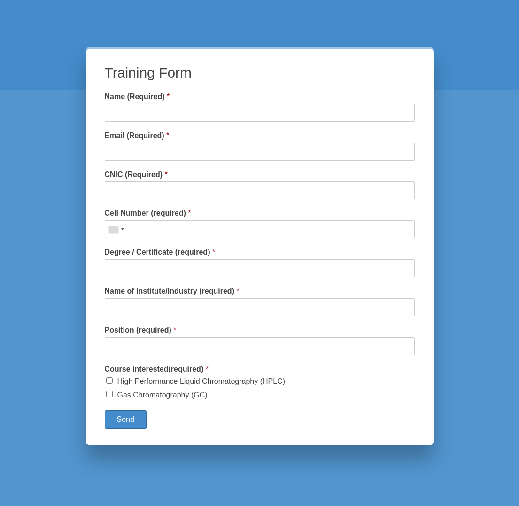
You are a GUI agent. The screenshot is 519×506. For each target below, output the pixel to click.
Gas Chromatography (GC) (162, 395)
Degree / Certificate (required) (160, 252)
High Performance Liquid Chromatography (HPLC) (201, 381)
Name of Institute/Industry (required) (172, 291)
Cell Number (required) (148, 213)
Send (125, 419)
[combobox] (116, 229)
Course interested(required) (157, 369)
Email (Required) (137, 136)
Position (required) (141, 330)
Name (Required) (137, 97)
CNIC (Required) (136, 175)
